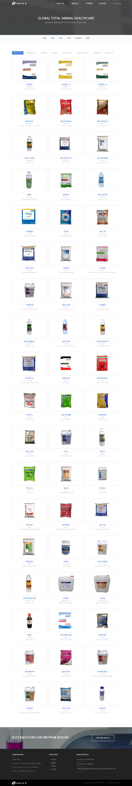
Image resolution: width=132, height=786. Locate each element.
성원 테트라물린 (102, 158)
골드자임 (102, 525)
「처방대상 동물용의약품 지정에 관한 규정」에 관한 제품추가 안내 (96, 768)
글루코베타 (102, 635)
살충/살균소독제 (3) (83, 53)
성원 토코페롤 (66, 415)
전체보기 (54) (18, 53)
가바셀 (66, 231)
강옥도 (29, 635)
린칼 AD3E (29, 451)
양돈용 (44, 38)
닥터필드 (66, 598)
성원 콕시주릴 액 (102, 341)
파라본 (66, 561)
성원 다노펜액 (29, 158)
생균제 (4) (54, 53)
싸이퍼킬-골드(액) (29, 598)
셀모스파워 (66, 672)
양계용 (53, 38)
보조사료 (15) (110, 53)
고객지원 (102, 3)
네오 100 (102, 231)
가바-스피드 (66, 708)
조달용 (87, 38)
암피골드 (29, 84)
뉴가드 (66, 451)
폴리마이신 (29, 121)
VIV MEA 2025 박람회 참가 (85, 759)
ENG (120, 3)
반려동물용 (78, 38)
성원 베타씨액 (29, 672)
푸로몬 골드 (66, 378)
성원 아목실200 (102, 121)
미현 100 (29, 488)
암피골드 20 (66, 84)
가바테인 (66, 268)
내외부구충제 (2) (67, 53)
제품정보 (74, 3)
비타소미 (29, 415)
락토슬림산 (29, 561)
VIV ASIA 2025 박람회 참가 (85, 764)
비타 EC (102, 451)
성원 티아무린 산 (66, 158)
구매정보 (89, 3)
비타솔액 (29, 708)
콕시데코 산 (29, 378)
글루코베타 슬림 (66, 635)
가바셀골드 (29, 231)
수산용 (69, 38)
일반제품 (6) (97, 53)
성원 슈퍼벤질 (102, 561)
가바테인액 (29, 305)
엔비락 (66, 488)
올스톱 (102, 598)
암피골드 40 (102, 84)
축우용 (61, 38)
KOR (116, 3)
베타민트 (102, 708)
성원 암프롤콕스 (29, 341)
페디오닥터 (29, 268)
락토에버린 (66, 525)
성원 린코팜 (66, 305)
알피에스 (66, 195)
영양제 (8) (44, 53)
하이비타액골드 (102, 672)
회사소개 (60, 3)
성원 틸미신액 (102, 195)
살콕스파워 (66, 341)
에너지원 (29, 525)
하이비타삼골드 (102, 378)
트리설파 (102, 268)
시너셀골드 (102, 305)
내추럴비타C (102, 415)
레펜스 (29, 195)
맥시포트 (102, 488)
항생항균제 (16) (31, 53)
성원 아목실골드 (66, 121)
